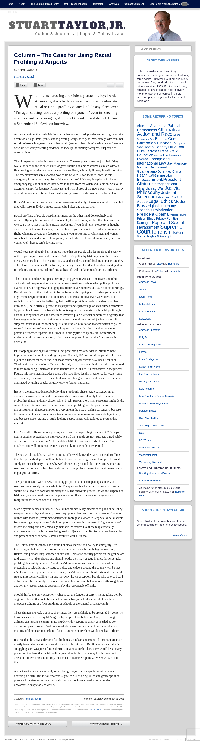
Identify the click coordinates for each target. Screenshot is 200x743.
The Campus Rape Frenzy (45, 4)
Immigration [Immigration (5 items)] (164, 175)
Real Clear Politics (148, 418)
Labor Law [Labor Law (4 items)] (162, 197)
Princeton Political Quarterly (153, 403)
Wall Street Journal (149, 447)
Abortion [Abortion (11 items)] (143, 126)
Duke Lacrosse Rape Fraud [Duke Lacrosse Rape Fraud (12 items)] (157, 151)
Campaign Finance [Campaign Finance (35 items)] (154, 143)
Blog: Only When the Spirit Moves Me (169, 4)
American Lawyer (148, 282)
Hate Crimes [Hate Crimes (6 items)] (173, 171)
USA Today (145, 440)
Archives (114, 4)
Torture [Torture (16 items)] (177, 232)
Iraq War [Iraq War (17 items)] (157, 188)
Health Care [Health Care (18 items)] (147, 175)
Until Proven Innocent (75, 4)
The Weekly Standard (150, 462)
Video (160, 263)
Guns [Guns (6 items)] (160, 171)
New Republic (146, 388)
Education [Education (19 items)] (145, 155)
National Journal (24, 76)
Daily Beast (145, 337)
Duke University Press (150, 480)
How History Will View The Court (30, 724)
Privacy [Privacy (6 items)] (161, 218)
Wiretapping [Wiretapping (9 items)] (165, 236)
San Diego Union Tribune (152, 425)
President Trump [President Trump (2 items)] (178, 215)
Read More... (180, 535)
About (22, 4)
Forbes (143, 352)
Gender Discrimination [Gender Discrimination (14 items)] (154, 167)
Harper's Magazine (149, 359)
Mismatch (98, 4)
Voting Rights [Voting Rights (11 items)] (147, 236)
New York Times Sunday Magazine (157, 396)
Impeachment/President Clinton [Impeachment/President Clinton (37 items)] (159, 181)
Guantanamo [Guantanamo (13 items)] (147, 171)
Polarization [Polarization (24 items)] (163, 210)
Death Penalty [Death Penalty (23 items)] (155, 147)
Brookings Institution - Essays (154, 473)
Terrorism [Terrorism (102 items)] (161, 232)
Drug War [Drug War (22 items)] (176, 147)
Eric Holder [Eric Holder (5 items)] (161, 155)
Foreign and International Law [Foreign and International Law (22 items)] (153, 161)
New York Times (147, 311)
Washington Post (148, 455)
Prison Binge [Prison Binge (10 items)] (146, 218)
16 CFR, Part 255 (96, 710)
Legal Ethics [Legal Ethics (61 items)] (160, 201)
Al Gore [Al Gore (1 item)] (151, 139)
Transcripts (173, 263)
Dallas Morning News (150, 344)
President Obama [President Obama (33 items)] (153, 214)
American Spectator (149, 330)
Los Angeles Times (149, 374)
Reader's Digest (147, 410)
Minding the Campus (150, 381)
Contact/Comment (134, 4)
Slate (141, 433)
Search (138, 49)
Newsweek (145, 319)
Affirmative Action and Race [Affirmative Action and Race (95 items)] (158, 132)
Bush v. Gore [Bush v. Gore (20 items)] (165, 138)
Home (10, 4)
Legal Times (145, 297)
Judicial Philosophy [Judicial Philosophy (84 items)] (159, 190)
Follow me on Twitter (184, 4)
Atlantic (143, 289)
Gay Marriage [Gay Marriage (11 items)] (177, 163)
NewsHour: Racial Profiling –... (109, 724)
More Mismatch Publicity (159, 739)
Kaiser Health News (149, 366)
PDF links (12, 12)
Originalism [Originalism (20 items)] (155, 206)
